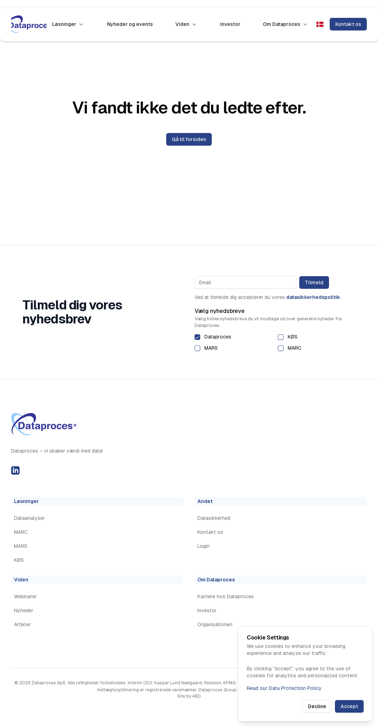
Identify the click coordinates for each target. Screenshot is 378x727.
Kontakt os (348, 24)
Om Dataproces (286, 24)
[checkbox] (197, 337)
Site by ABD (189, 696)
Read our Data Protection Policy (284, 688)
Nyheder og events (130, 24)
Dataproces (217, 336)
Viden (186, 24)
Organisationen (214, 624)
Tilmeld (314, 282)
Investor (230, 24)
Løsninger (68, 24)
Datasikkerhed (213, 518)
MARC (294, 347)
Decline (317, 706)
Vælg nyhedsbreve (220, 311)
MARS (211, 347)
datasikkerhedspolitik (313, 297)
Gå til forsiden (189, 139)
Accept (349, 706)
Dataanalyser (29, 518)
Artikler (22, 624)
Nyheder (23, 610)
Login (203, 546)
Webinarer (25, 596)
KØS (293, 336)
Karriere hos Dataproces (225, 596)
